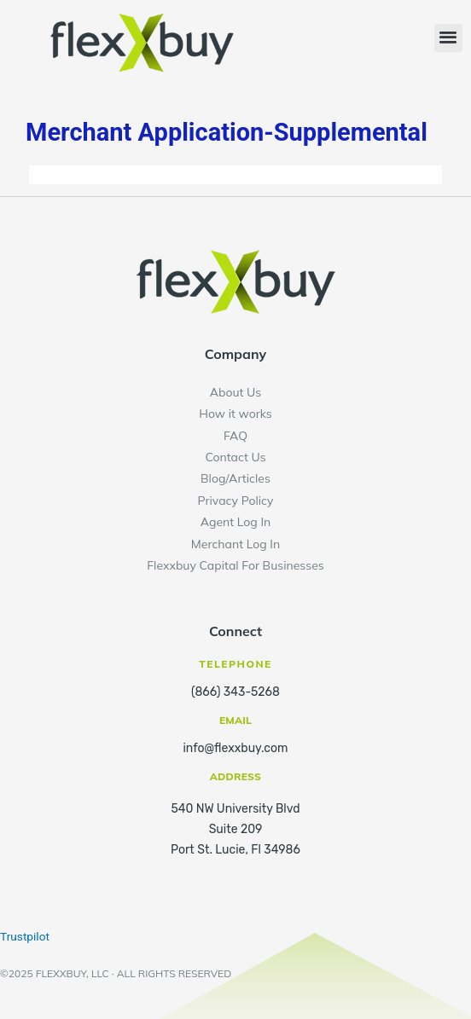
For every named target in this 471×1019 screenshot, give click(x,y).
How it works (235, 413)
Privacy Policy (235, 500)
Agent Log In (236, 522)
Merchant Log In (235, 544)
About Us (235, 392)
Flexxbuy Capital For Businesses (235, 565)
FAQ (235, 435)
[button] (448, 38)
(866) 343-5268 (235, 692)
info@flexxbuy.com (235, 748)
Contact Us (235, 457)
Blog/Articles (235, 478)
